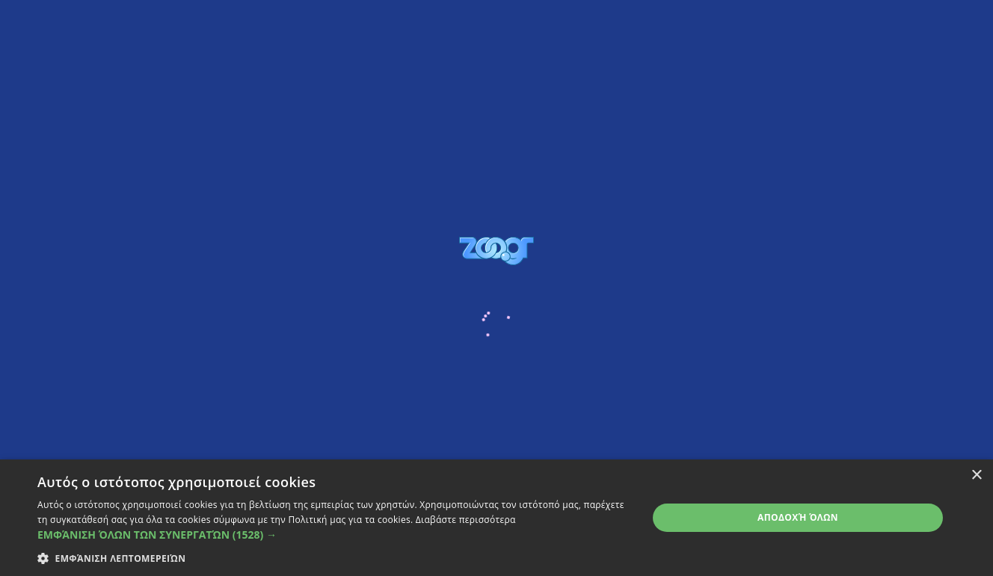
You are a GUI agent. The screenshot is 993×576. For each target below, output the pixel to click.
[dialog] (496, 517)
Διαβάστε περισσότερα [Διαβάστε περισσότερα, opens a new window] (466, 519)
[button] (333, 534)
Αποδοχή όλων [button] (797, 517)
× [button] (976, 475)
